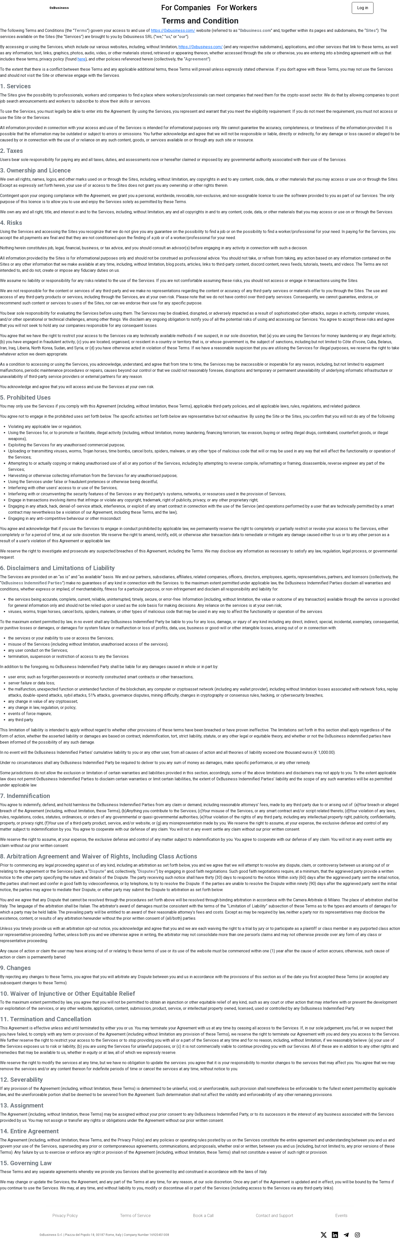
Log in (362, 8)
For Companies (197, 8)
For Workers (248, 8)
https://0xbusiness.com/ (173, 30)
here (81, 59)
